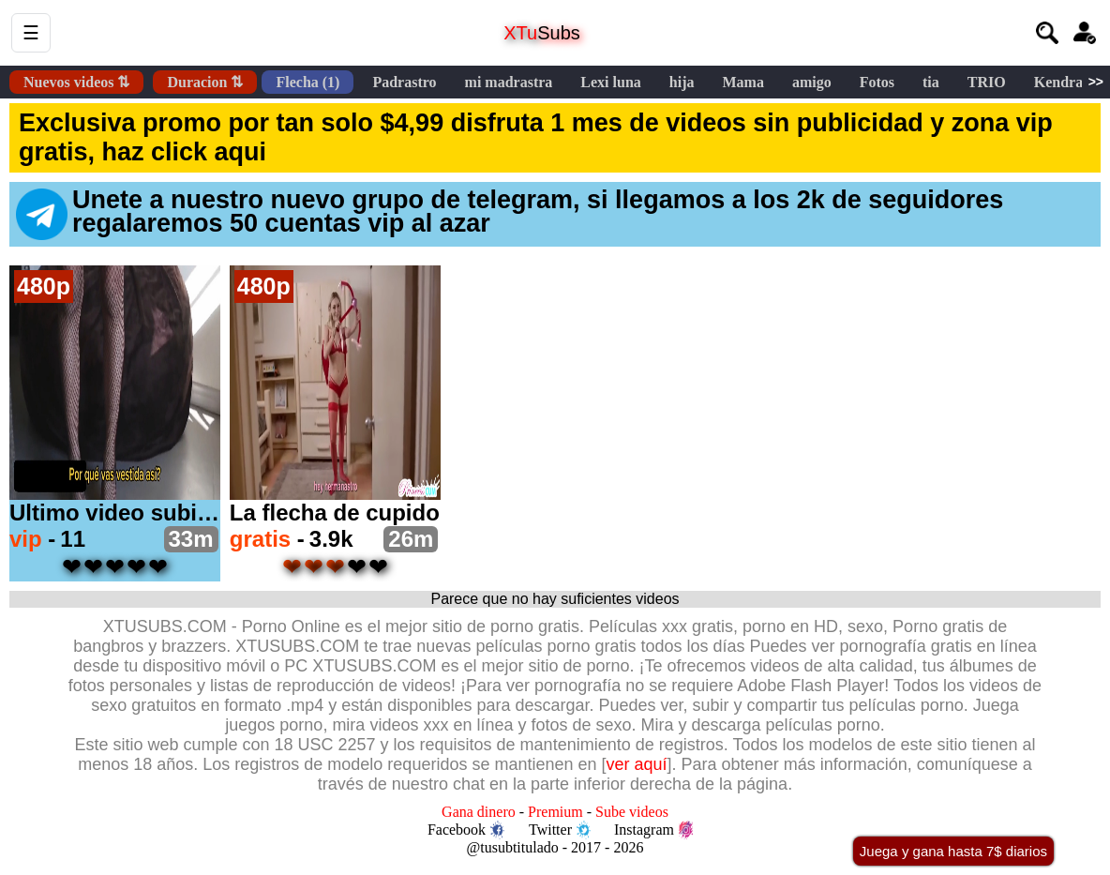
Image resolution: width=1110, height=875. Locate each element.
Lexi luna (610, 82)
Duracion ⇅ (205, 82)
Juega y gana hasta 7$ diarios (953, 851)
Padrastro (404, 82)
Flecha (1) (307, 82)
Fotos (877, 82)
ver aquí (637, 764)
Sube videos (631, 812)
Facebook (466, 830)
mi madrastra (509, 82)
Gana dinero (479, 812)
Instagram (653, 830)
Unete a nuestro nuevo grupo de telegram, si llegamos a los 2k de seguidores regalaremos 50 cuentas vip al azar (509, 213)
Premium (555, 812)
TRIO (987, 82)
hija (682, 82)
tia (930, 82)
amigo (812, 82)
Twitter (560, 830)
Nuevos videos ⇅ (76, 82)
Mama (742, 82)
